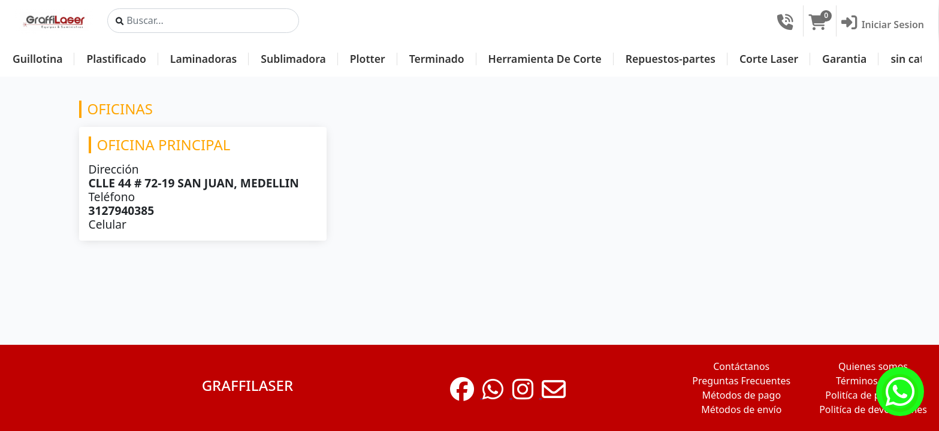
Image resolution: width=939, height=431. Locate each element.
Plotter (367, 58)
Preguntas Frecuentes (741, 380)
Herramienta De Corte (545, 58)
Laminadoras (203, 58)
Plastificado (116, 58)
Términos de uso (873, 380)
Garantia (844, 58)
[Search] (203, 20)
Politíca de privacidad (873, 395)
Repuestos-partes (670, 58)
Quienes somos (873, 366)
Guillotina (37, 58)
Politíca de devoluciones (873, 409)
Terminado (436, 58)
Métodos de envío (741, 409)
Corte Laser (768, 58)
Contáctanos (741, 366)
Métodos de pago (741, 395)
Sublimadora (293, 58)
